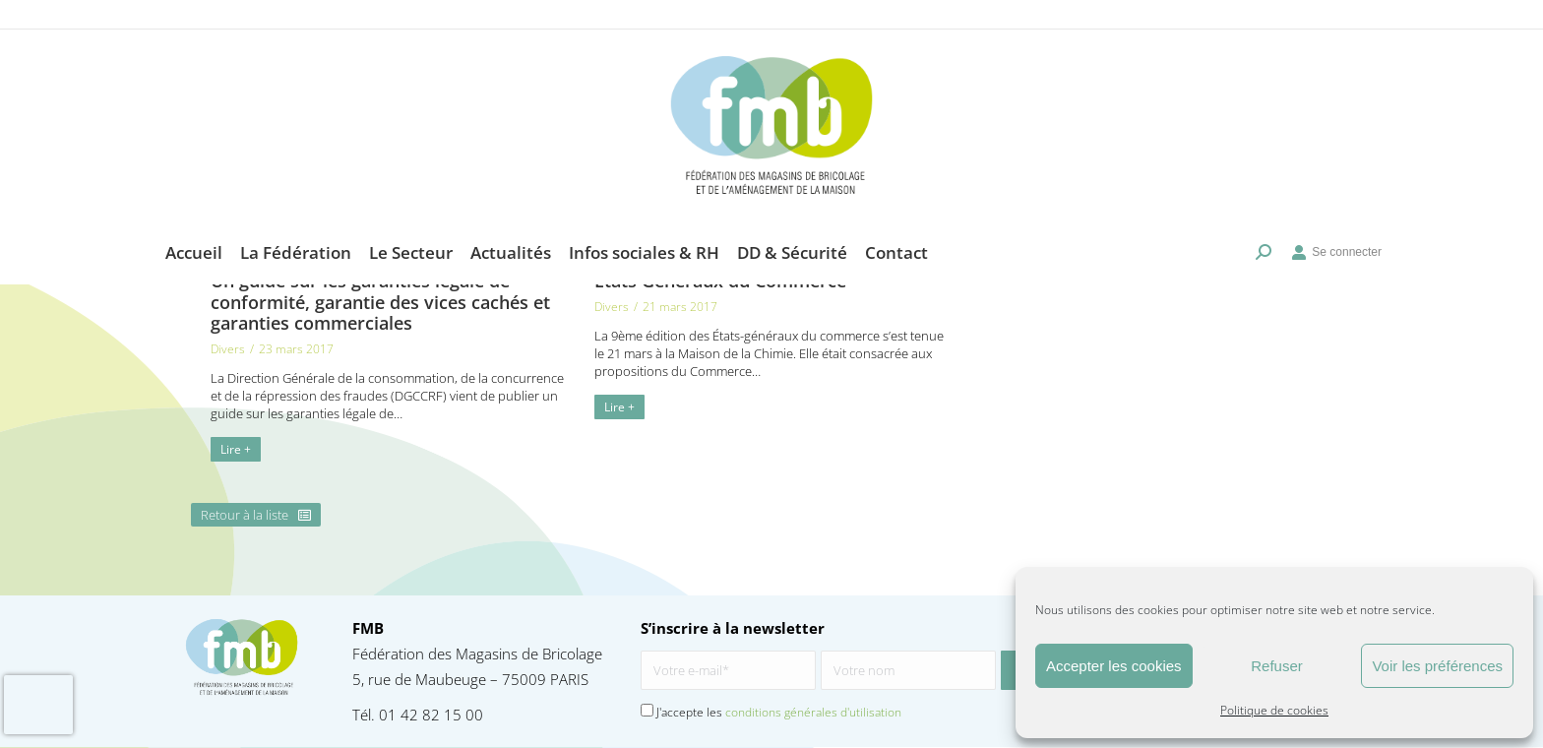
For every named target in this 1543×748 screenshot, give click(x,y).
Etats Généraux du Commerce (720, 280)
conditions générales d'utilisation (813, 712)
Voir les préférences (1437, 665)
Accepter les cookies (1114, 665)
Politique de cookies (1274, 710)
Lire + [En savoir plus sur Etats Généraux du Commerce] (619, 407)
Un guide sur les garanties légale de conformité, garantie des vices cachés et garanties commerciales (380, 302)
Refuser (1277, 665)
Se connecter (1336, 222)
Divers (228, 349)
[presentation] (38, 704)
